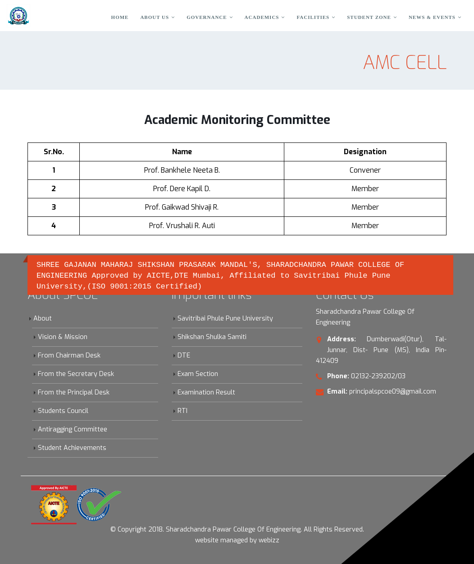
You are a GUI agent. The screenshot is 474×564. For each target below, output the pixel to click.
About (42, 318)
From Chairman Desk (69, 355)
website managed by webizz (237, 540)
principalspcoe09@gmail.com (392, 391)
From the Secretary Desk (76, 374)
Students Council (63, 411)
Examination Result (206, 392)
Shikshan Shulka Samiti (212, 337)
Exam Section (198, 374)
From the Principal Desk (73, 392)
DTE (184, 355)
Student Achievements (72, 448)
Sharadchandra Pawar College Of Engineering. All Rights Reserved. (265, 529)
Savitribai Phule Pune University (225, 318)
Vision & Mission (62, 337)
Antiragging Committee (72, 429)
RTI (182, 411)
